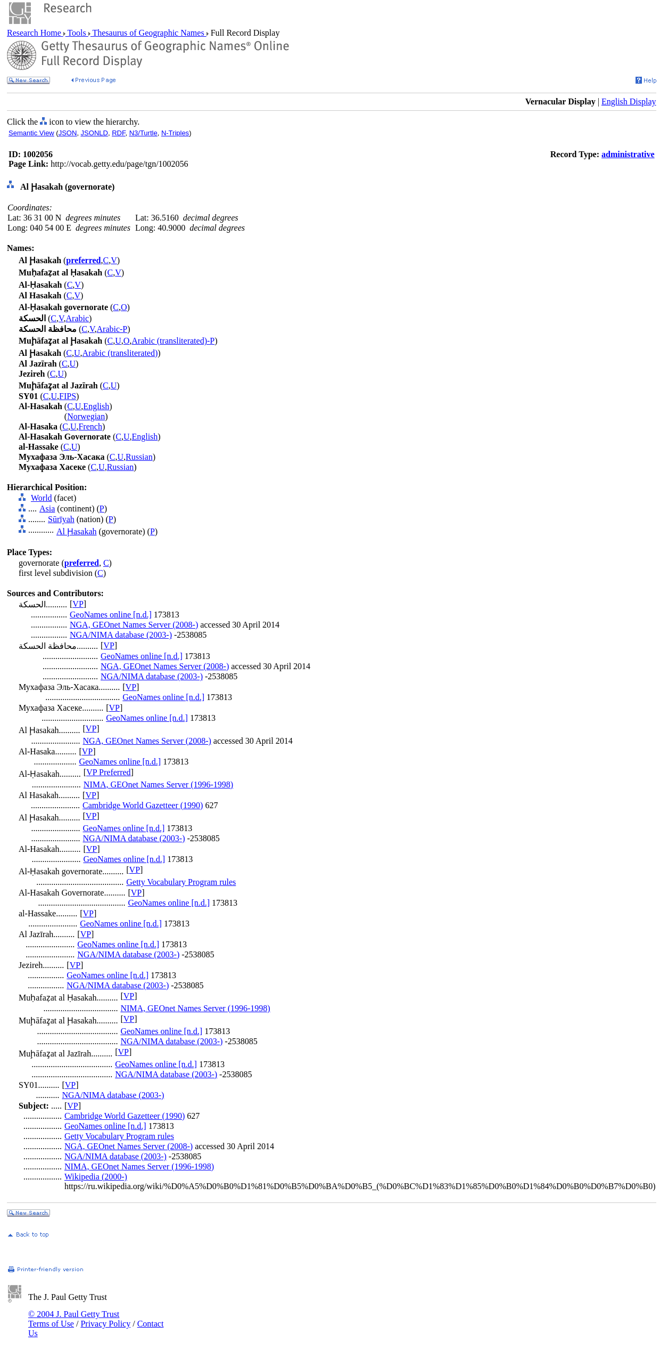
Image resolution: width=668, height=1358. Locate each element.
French (90, 426)
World (41, 497)
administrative (628, 154)
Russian (139, 456)
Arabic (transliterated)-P (173, 340)
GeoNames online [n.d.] (111, 614)
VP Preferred (108, 772)
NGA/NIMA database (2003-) (121, 634)
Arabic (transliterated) (120, 352)
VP (77, 603)
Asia (47, 508)
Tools (76, 32)
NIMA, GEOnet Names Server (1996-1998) (158, 784)
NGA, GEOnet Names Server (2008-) (134, 624)
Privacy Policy (105, 1323)
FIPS (67, 396)
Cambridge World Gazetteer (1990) (143, 805)
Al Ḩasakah (76, 531)
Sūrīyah (61, 519)
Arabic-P (112, 329)
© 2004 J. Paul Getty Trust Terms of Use (73, 1319)
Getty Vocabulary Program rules (181, 882)
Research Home (35, 32)
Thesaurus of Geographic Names (148, 32)
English (96, 406)
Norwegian (86, 416)
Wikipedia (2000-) (95, 1176)
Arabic (77, 318)
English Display (628, 101)
